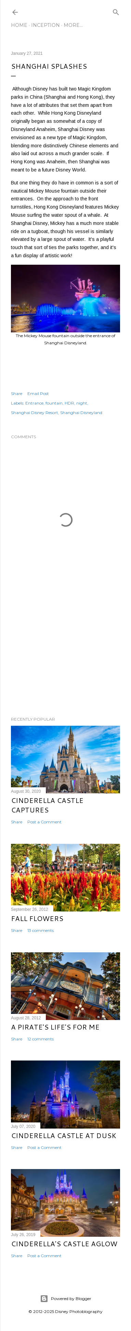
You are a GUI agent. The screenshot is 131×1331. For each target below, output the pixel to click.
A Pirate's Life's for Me (55, 1027)
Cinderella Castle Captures (47, 805)
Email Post (38, 393)
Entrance (34, 403)
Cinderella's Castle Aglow (64, 1243)
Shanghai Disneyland (81, 412)
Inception (45, 25)
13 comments (40, 930)
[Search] (116, 10)
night (81, 403)
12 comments (40, 1038)
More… (73, 25)
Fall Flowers (37, 918)
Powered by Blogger (65, 1299)
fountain (54, 403)
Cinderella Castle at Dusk (63, 1135)
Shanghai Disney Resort (34, 412)
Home (19, 25)
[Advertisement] (65, 657)
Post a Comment (44, 821)
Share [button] (16, 393)
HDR (69, 403)
